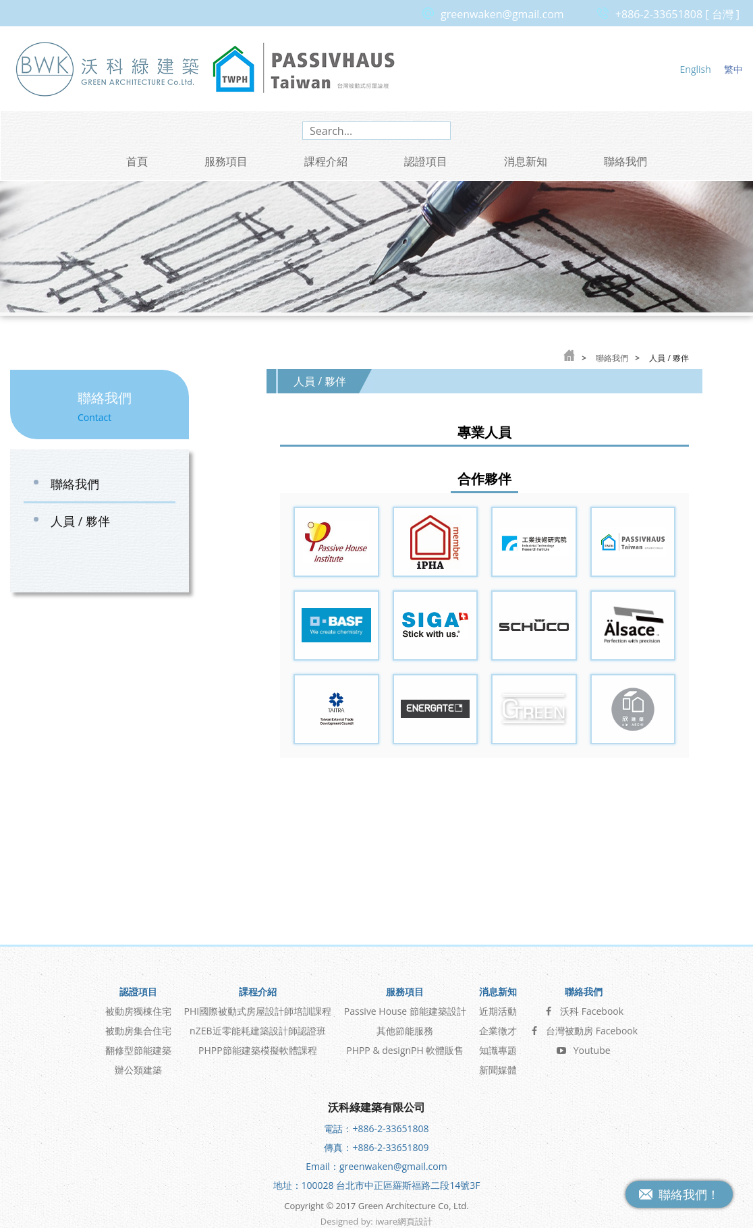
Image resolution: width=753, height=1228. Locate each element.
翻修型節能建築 (138, 1045)
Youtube (584, 1045)
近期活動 (498, 1006)
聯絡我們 (625, 161)
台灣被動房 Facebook (583, 1026)
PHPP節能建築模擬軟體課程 (257, 1045)
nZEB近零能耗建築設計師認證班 (257, 1026)
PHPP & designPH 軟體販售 (405, 1045)
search (438, 130)
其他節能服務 (404, 1026)
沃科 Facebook (583, 1006)
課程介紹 (325, 161)
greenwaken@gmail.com (502, 14)
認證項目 (425, 161)
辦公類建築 (138, 1065)
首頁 (137, 161)
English (695, 69)
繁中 (733, 69)
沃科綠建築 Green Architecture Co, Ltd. (107, 68)
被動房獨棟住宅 (138, 1006)
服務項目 (226, 161)
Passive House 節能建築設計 (405, 1006)
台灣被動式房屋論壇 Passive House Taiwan (303, 68)
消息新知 (525, 161)
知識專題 (498, 1045)
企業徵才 (498, 1026)
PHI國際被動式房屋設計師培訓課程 (258, 1006)
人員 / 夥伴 (80, 521)
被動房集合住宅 (138, 1026)
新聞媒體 (498, 1065)
